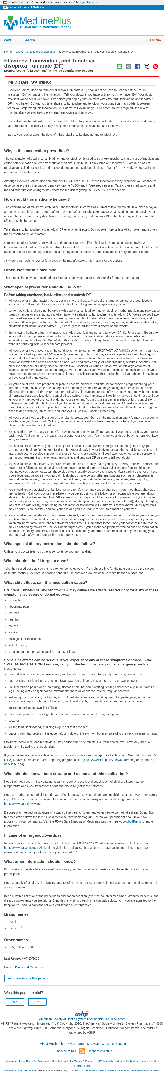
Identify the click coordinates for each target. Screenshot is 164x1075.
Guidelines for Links (62, 1061)
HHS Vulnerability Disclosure (110, 1061)
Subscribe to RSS (69, 1051)
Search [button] (32, 40)
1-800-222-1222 (87, 843)
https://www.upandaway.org (22, 803)
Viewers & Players (83, 1061)
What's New (76, 1043)
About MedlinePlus (52, 1043)
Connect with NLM (100, 1051)
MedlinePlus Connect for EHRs (142, 1061)
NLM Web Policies (15, 1061)
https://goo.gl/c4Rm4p (126, 821)
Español (156, 40)
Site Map (93, 1043)
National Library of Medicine (26, 7)
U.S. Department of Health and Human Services (104, 1070)
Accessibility (44, 1061)
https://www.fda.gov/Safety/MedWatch (109, 760)
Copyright (31, 1061)
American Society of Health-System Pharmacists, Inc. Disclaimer (82, 1019)
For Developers (82, 1065)
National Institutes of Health (145, 1070)
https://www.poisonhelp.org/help (25, 847)
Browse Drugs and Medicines (23, 967)
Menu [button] (10, 40)
